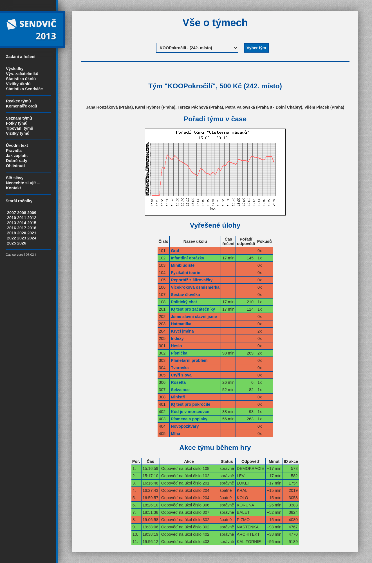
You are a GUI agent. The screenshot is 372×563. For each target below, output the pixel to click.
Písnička (179, 353)
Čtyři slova (181, 375)
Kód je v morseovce (190, 411)
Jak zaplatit (17, 155)
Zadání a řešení (20, 56)
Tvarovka (180, 367)
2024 (31, 238)
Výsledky (14, 68)
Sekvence (180, 389)
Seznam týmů (19, 118)
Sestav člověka (185, 294)
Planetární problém (189, 360)
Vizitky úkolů (18, 84)
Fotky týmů (17, 123)
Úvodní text (17, 145)
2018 (31, 228)
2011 (21, 218)
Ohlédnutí (15, 165)
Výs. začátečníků (22, 73)
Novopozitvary (185, 426)
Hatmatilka (181, 324)
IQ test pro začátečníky (193, 309)
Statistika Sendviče (24, 89)
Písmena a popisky (189, 419)
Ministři (178, 397)
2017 (21, 228)
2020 (21, 233)
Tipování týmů (19, 128)
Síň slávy (14, 178)
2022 (11, 238)
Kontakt (13, 188)
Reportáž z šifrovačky (191, 280)
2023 (21, 238)
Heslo (176, 346)
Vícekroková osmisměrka (195, 287)
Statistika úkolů (21, 79)
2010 (11, 218)
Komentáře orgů (21, 106)
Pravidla (14, 150)
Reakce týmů (18, 101)
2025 (11, 243)
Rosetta (178, 382)
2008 (21, 212)
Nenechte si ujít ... (23, 183)
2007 (11, 212)
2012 (31, 218)
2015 (31, 223)
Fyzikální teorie (185, 272)
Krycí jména (182, 331)
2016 (11, 228)
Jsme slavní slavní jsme (194, 316)
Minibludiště (182, 265)
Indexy (177, 338)
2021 (31, 233)
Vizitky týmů (18, 133)
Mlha (175, 433)
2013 (11, 223)
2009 (31, 212)
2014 (21, 223)
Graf (175, 250)
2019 (11, 233)
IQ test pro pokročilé (190, 404)
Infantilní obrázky (187, 258)
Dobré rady (16, 160)
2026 (21, 243)
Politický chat (184, 302)
